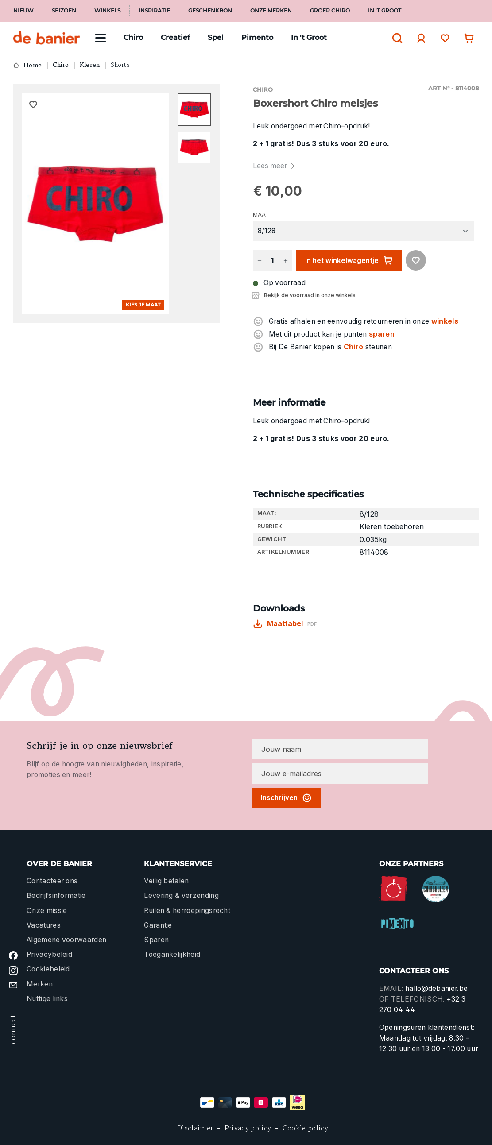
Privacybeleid (49, 954)
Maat (261, 214)
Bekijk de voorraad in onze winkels (310, 295)
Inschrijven (286, 798)
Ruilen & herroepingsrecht (187, 910)
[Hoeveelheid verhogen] (285, 260)
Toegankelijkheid (172, 954)
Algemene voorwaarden (66, 940)
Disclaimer (195, 1128)
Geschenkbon (210, 11)
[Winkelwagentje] (466, 37)
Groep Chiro (330, 11)
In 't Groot (384, 11)
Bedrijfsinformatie (56, 895)
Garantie (158, 925)
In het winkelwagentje (349, 260)
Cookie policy (305, 1128)
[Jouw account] (418, 38)
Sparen (156, 940)
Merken (40, 984)
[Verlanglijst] (442, 37)
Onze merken (271, 11)
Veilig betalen (166, 881)
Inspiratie (154, 11)
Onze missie (47, 910)
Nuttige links (47, 998)
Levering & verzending (181, 895)
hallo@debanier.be (436, 988)
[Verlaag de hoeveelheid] (259, 260)
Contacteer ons (52, 881)
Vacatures (44, 925)
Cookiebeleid (48, 969)
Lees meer (275, 166)
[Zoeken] (395, 38)
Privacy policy (248, 1128)
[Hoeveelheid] (272, 260)
